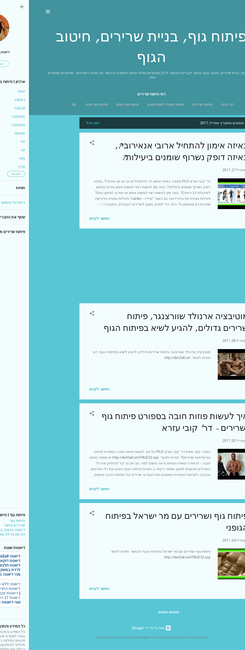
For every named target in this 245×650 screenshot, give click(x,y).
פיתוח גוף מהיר (67, 104)
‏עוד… (43, 104)
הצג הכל (64, 123)
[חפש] (226, 13)
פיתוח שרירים (173, 104)
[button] (63, 143)
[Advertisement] (31, 189)
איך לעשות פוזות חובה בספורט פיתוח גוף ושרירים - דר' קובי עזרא (145, 422)
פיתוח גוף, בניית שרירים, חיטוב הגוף (122, 47)
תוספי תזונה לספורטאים (136, 104)
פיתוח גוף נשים (98, 104)
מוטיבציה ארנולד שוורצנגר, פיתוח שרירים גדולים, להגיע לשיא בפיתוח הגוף (147, 322)
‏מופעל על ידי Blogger (122, 628)
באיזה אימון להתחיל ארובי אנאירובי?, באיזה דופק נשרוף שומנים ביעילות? (152, 151)
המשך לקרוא (70, 218)
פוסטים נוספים (139, 612)
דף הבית (198, 104)
